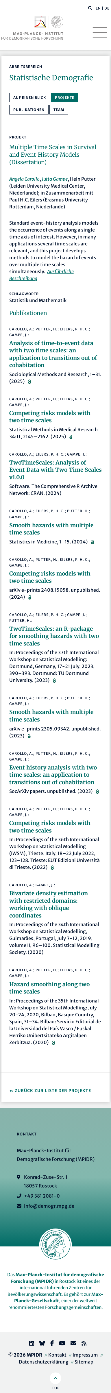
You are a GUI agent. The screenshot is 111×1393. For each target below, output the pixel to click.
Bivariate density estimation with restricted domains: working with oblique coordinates (48, 904)
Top (56, 1388)
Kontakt (57, 1355)
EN (98, 8)
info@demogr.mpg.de (49, 1206)
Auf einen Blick (29, 97)
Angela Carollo (24, 179)
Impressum (85, 1355)
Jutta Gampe (55, 179)
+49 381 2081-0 (42, 1196)
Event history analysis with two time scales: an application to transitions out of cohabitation (53, 775)
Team (58, 110)
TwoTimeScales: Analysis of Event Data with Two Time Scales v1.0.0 (55, 470)
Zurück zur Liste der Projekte (53, 1090)
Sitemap (84, 1362)
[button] (90, 8)
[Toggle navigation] (100, 32)
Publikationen (29, 110)
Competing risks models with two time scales (49, 417)
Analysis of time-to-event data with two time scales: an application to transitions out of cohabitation (53, 354)
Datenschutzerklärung (44, 1362)
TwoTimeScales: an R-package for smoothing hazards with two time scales (54, 636)
